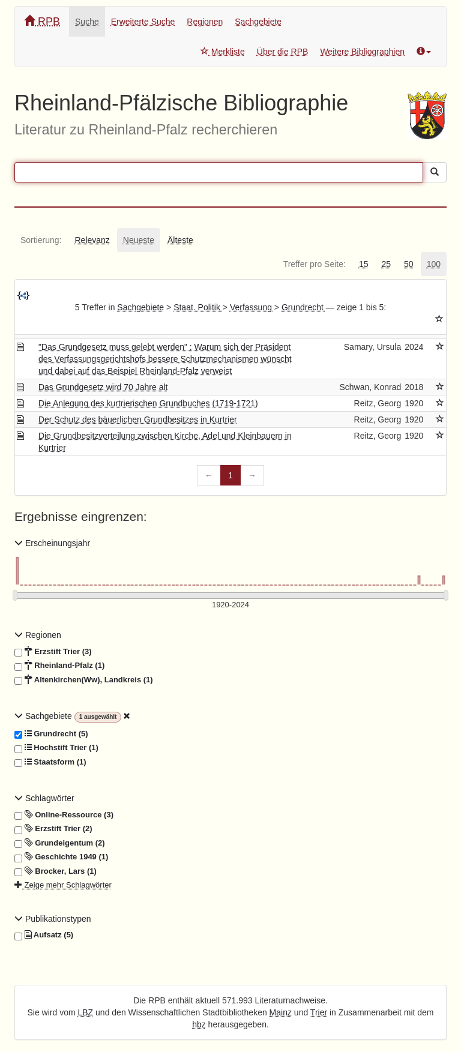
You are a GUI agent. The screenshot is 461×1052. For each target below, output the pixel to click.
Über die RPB (283, 51)
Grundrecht (304, 307)
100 (434, 264)
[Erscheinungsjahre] (230, 605)
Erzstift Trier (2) (53, 828)
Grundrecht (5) (51, 734)
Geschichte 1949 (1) (61, 857)
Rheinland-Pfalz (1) (59, 665)
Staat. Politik (198, 307)
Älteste (180, 240)
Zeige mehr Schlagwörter (63, 884)
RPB (42, 21)
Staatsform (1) (50, 762)
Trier (318, 1012)
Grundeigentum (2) (59, 843)
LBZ (86, 1012)
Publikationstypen (52, 919)
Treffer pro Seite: (314, 264)
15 (364, 264)
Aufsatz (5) (43, 935)
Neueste (138, 240)
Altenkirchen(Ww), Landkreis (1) (83, 680)
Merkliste (222, 51)
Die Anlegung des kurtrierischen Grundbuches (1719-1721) (148, 403)
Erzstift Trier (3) (53, 651)
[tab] (40, 240)
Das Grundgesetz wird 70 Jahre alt (103, 387)
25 (386, 264)
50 (409, 264)
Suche (87, 21)
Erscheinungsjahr (52, 543)
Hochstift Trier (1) (56, 747)
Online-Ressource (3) (63, 815)
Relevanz (91, 240)
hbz (199, 1024)
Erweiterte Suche (143, 21)
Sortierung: (40, 240)
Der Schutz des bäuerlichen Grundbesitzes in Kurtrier (137, 419)
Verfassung (252, 307)
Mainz (281, 1012)
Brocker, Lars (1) (55, 871)
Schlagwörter (44, 798)
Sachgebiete (258, 21)
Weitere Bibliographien (362, 51)
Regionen (205, 21)
